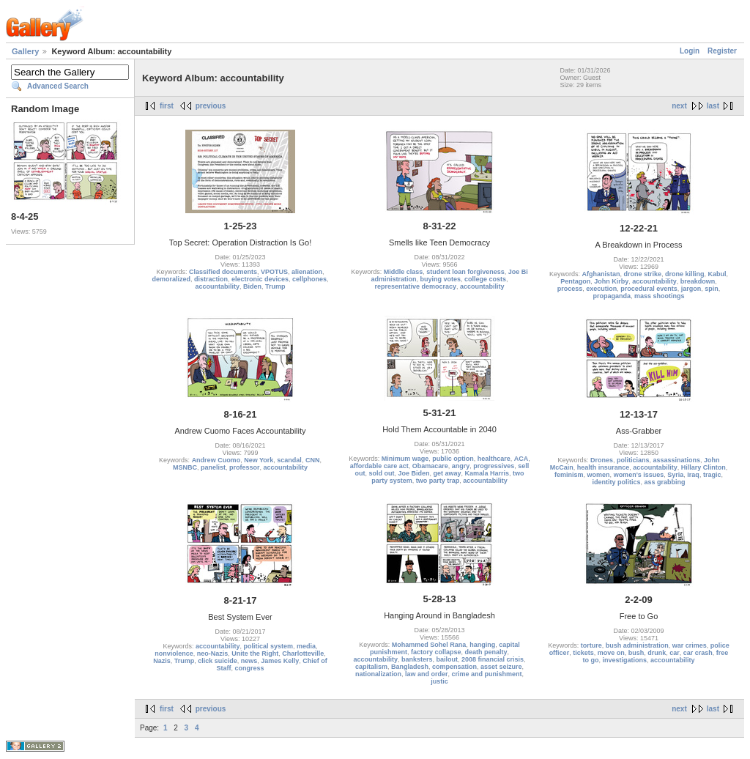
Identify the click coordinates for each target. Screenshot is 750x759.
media (306, 646)
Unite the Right (254, 653)
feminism (569, 474)
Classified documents (223, 271)
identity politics (616, 482)
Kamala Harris (487, 473)
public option (453, 458)
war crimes (689, 645)
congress (249, 668)
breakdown (698, 281)
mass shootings (659, 296)
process (570, 288)
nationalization (378, 674)
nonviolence (174, 653)
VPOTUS (274, 271)
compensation (454, 666)
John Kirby (611, 281)
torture (591, 645)
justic (439, 681)
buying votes (440, 279)
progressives (493, 466)
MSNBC (185, 467)
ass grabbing (665, 482)
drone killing (685, 274)
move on (611, 652)
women (598, 474)
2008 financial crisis (492, 659)
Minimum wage (405, 458)
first (167, 106)
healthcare (494, 458)
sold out (381, 473)
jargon (691, 288)
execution (601, 288)
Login (689, 51)
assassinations (677, 460)
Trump (275, 286)
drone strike (642, 274)
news (249, 660)
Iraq (693, 474)
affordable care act (379, 466)
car (674, 652)
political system (268, 646)
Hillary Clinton (703, 467)
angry (461, 466)
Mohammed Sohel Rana (429, 644)
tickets (583, 652)
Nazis (162, 660)
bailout (447, 659)
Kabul (717, 274)
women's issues (639, 474)
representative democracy (415, 286)
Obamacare (430, 466)
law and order (426, 674)
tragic (712, 474)
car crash (698, 652)
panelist (213, 467)
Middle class (403, 271)
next (679, 106)
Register (722, 51)
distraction (211, 279)
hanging (482, 644)
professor (244, 467)
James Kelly (280, 660)
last (713, 106)
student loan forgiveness (465, 271)
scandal (289, 460)
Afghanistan (601, 274)
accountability (217, 286)
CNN (312, 460)
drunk (656, 652)
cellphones (309, 279)
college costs (485, 279)
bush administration (637, 645)
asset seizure (501, 666)
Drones (601, 460)
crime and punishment (487, 674)
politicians (633, 460)
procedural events (648, 288)
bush (636, 652)
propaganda (612, 296)
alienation (307, 271)
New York (258, 460)
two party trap (438, 480)
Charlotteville (303, 653)
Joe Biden (413, 473)
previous (211, 106)
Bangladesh (409, 666)
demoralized (171, 279)
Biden (252, 286)
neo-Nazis (213, 653)
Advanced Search (58, 86)
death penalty (486, 652)
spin (712, 288)
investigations (624, 660)
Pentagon (575, 281)
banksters (417, 659)
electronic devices (260, 279)
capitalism (371, 666)
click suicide (217, 660)
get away (447, 473)
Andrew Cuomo (216, 460)
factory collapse (436, 652)
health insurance (603, 467)
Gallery (25, 51)
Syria (675, 474)
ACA (521, 458)
